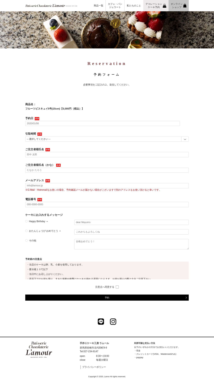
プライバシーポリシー (94, 367)
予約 (107, 297)
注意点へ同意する (107, 286)
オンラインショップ (179, 5)
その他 (32, 240)
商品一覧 (98, 5)
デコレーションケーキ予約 (155, 5)
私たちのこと (134, 5)
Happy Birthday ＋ (38, 221)
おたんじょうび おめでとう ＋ (45, 231)
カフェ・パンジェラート (115, 5)
